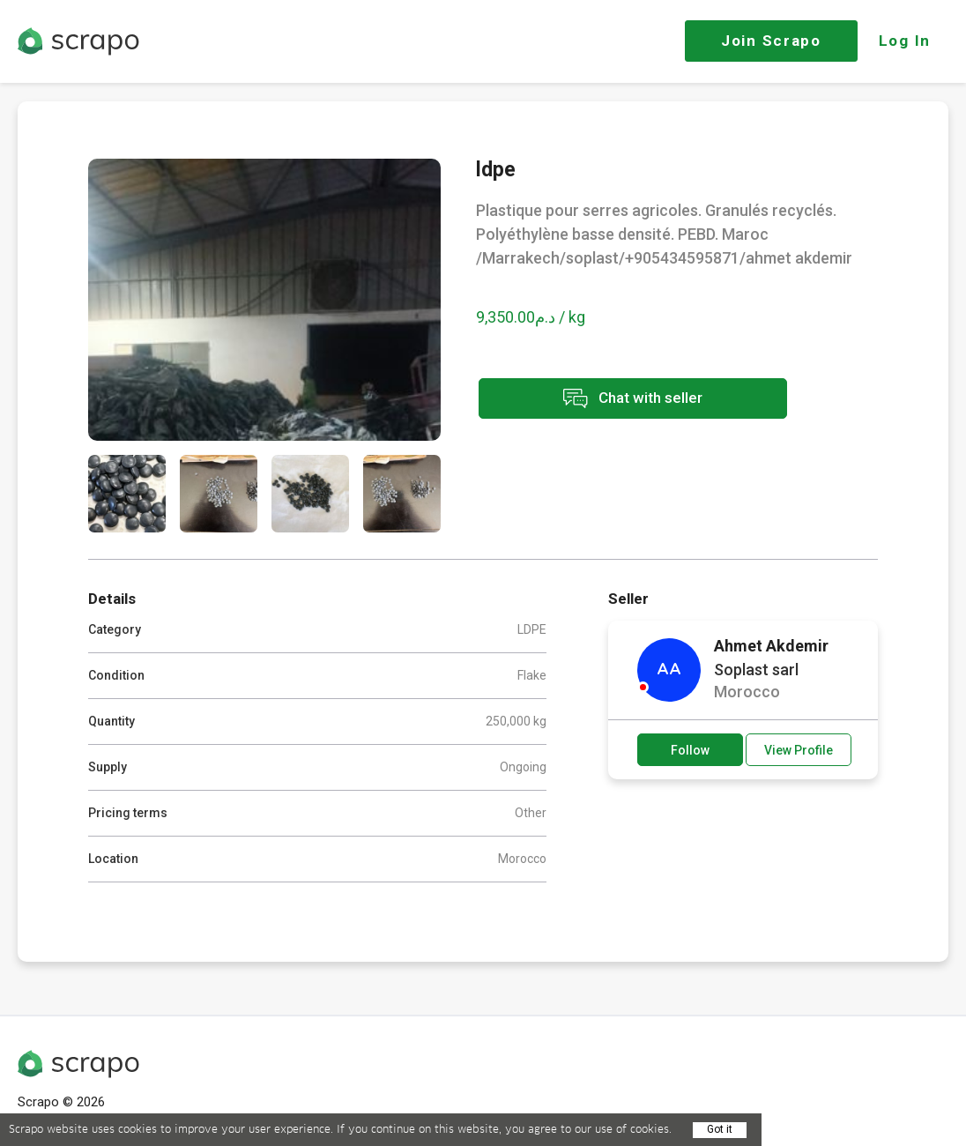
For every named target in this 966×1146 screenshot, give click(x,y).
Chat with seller (632, 399)
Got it (719, 1129)
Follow (690, 750)
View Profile (798, 750)
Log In (905, 40)
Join (771, 40)
